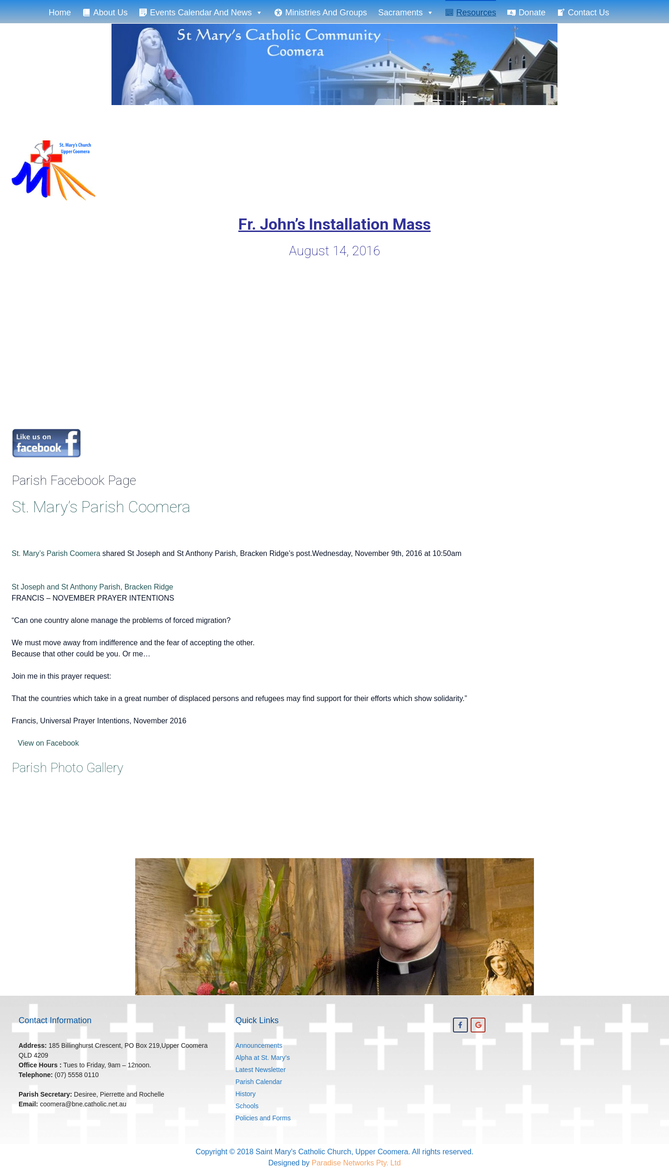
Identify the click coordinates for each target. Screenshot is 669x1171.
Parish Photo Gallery (67, 767)
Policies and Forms (263, 1118)
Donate (531, 12)
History (246, 1094)
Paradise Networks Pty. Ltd (356, 1163)
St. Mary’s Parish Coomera (101, 506)
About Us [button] (110, 12)
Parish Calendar (259, 1081)
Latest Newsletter (261, 1069)
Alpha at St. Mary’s (263, 1057)
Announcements (259, 1045)
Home (60, 12)
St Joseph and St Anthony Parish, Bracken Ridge (92, 587)
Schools (247, 1106)
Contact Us (588, 12)
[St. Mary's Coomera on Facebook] (460, 1025)
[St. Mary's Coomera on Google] (478, 1025)
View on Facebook (45, 743)
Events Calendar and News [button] (206, 12)
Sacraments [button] (406, 12)
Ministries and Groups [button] (326, 12)
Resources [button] (476, 12)
